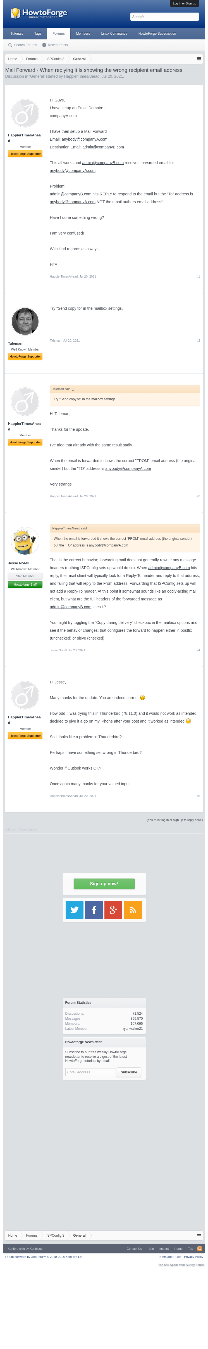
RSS (199, 1248)
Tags (37, 34)
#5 (198, 795)
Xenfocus (36, 1248)
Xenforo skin (16, 1248)
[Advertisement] (104, 1118)
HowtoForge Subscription (157, 34)
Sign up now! (104, 883)
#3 (198, 496)
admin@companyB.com (103, 147)
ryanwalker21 (133, 1029)
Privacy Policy (193, 1256)
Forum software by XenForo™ (44, 1256)
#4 (198, 650)
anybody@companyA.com (84, 139)
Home (178, 1248)
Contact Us (134, 1248)
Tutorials (16, 34)
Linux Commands (114, 34)
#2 (198, 340)
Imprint (164, 1248)
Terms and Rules (169, 1256)
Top (190, 1248)
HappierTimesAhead (64, 276)
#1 (198, 276)
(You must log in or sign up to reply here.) (175, 820)
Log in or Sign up (184, 3)
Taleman (55, 340)
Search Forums (25, 45)
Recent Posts (58, 45)
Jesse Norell (18, 563)
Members (83, 34)
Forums (58, 34)
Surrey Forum (195, 1265)
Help (150, 1248)
